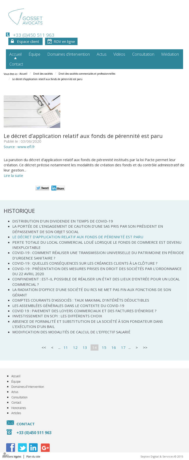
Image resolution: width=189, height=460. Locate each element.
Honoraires (18, 408)
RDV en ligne (64, 41)
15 (104, 347)
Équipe (34, 54)
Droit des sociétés (43, 73)
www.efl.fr (26, 146)
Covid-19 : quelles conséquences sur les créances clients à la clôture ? (85, 263)
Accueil (15, 54)
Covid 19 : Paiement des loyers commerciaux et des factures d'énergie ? (84, 310)
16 (113, 347)
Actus (102, 54)
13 (85, 347)
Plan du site (33, 456)
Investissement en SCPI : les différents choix (57, 315)
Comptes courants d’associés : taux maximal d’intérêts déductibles (80, 300)
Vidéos (119, 54)
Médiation (170, 54)
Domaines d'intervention (68, 54)
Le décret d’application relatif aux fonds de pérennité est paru (47, 79)
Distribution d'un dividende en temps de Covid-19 (62, 221)
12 (75, 347)
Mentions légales (11, 456)
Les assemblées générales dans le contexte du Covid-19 (68, 305)
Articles (16, 413)
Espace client (28, 41)
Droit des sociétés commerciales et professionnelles (87, 73)
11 (65, 347)
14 (94, 347)
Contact (16, 64)
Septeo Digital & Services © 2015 (162, 456)
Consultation (143, 54)
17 (123, 347)
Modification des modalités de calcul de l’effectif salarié (71, 331)
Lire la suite (13, 175)
